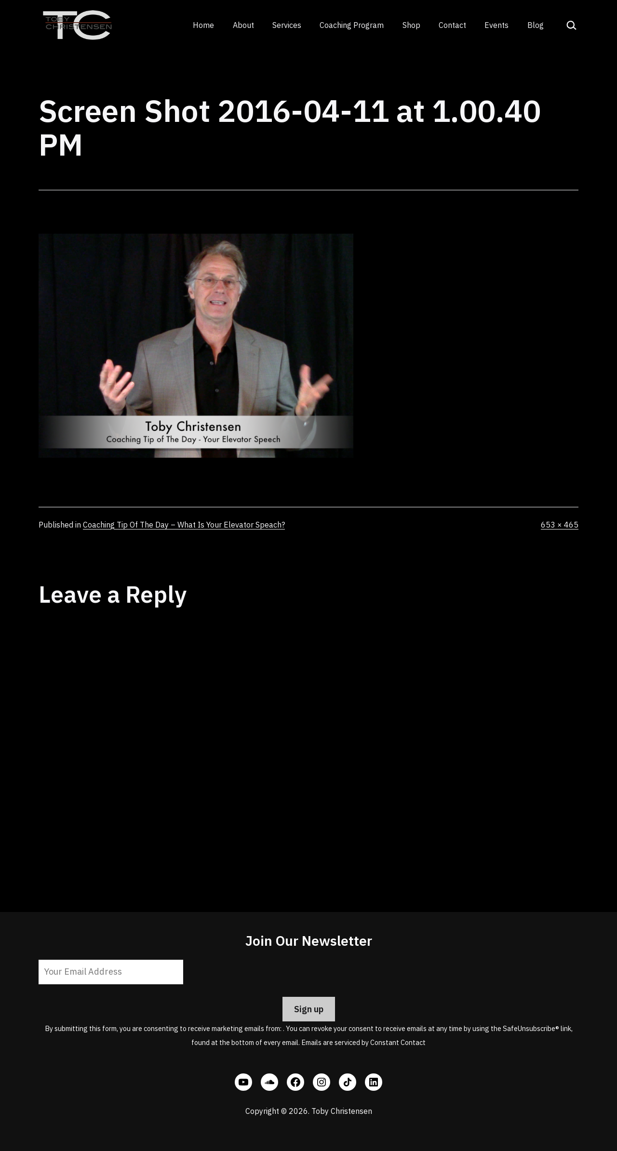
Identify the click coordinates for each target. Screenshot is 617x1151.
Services (286, 25)
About (243, 25)
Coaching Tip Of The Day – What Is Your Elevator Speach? (184, 524)
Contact (452, 25)
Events (496, 25)
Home (203, 25)
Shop (411, 25)
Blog (535, 25)
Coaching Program (352, 25)
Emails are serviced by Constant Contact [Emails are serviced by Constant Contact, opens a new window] (363, 1042)
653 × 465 (559, 524)
